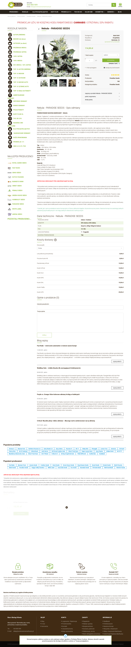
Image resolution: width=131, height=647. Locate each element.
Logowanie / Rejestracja (69, 621)
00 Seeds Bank (97, 467)
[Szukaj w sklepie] (99, 5)
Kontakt (64, 626)
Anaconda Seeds (62, 467)
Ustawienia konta (67, 629)
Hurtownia (44, 626)
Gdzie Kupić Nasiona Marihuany (113, 634)
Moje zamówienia (67, 631)
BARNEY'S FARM (15, 181)
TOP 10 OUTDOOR (16, 78)
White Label (51, 467)
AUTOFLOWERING (16, 35)
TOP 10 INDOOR (16, 73)
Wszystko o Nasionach (111, 629)
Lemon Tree (104, 448)
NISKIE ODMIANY (16, 105)
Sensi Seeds (56, 465)
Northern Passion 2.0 (34, 448)
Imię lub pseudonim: (43, 304)
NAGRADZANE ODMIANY (19, 133)
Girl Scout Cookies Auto (58, 451)
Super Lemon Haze (87, 451)
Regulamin (86, 621)
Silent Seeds (12, 467)
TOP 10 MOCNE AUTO (18, 82)
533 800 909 (32, 5)
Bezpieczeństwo (88, 626)
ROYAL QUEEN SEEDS (17, 163)
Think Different (81, 454)
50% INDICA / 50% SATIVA (19, 65)
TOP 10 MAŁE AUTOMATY (19, 91)
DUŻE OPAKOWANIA (17, 137)
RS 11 (77, 448)
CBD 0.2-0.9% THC (17, 146)
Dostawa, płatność (88, 629)
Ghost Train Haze (73, 451)
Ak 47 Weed (44, 454)
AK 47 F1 (119, 451)
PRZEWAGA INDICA (17, 48)
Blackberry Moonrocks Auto (17, 454)
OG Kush (121, 448)
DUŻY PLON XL (15, 114)
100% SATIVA (15, 56)
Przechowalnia (66, 624)
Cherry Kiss (12, 451)
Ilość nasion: (89, 55)
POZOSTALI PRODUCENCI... (19, 219)
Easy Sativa (59, 448)
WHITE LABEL (14, 209)
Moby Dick (85, 448)
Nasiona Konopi (108, 626)
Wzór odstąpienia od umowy (91, 634)
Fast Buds (12, 465)
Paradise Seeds (115, 78)
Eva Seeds (74, 467)
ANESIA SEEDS (15, 214)
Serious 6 (11, 448)
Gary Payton (99, 451)
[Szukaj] (113, 5)
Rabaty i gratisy (88, 624)
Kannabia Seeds (84, 467)
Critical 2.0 (55, 454)
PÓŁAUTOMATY (16, 110)
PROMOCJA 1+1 (16, 142)
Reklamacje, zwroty (89, 631)
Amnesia (113, 448)
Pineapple (94, 448)
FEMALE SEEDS (15, 190)
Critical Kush (34, 451)
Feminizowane (108, 624)
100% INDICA (15, 61)
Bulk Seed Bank (108, 467)
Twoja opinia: (41, 311)
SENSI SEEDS (14, 173)
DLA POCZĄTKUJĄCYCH (19, 129)
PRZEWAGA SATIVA (17, 52)
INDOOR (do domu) (17, 39)
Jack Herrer (44, 451)
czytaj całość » (117, 361)
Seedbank (102, 454)
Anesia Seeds (33, 465)
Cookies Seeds (45, 465)
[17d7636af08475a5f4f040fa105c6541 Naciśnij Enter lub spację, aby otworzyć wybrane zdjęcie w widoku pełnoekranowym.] (58, 56)
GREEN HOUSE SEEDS (17, 195)
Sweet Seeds (95, 465)
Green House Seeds (68, 465)
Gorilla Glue (92, 454)
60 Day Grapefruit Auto (67, 454)
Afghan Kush (110, 451)
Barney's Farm (22, 465)
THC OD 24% (15, 118)
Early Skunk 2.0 (48, 448)
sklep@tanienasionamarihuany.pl (41, 6)
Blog (42, 621)
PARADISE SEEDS (16, 204)
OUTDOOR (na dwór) (17, 43)
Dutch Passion (118, 465)
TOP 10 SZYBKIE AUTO (18, 86)
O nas (43, 624)
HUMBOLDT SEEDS (16, 199)
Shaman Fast (21, 448)
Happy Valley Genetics (38, 467)
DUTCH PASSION (16, 177)
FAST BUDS (14, 168)
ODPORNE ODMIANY (17, 101)
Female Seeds (107, 465)
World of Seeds (120, 467)
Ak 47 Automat (23, 451)
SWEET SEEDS (15, 186)
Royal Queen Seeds (83, 465)
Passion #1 (69, 448)
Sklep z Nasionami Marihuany (113, 631)
